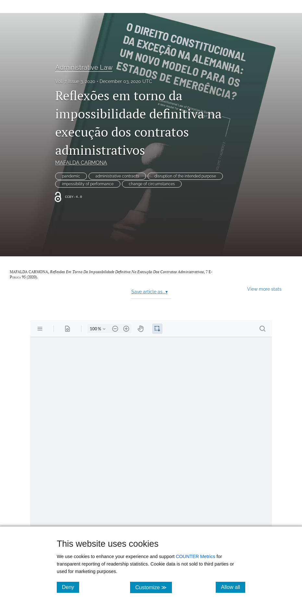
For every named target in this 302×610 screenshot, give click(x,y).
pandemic (71, 176)
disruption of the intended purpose (185, 176)
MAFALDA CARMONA (81, 163)
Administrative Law (84, 67)
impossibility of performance (88, 184)
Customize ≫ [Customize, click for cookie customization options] (153, 587)
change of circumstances (152, 184)
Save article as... (149, 291)
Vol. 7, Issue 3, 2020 (75, 81)
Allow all (233, 587)
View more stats (264, 289)
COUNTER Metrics (195, 556)
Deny (70, 587)
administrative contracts (117, 176)
